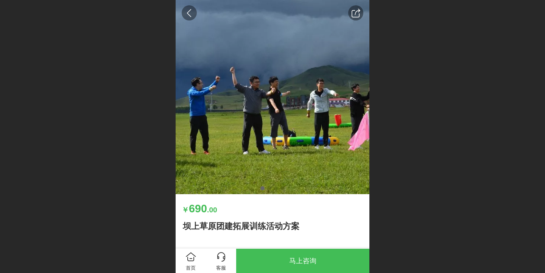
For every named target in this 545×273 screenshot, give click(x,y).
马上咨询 (302, 261)
